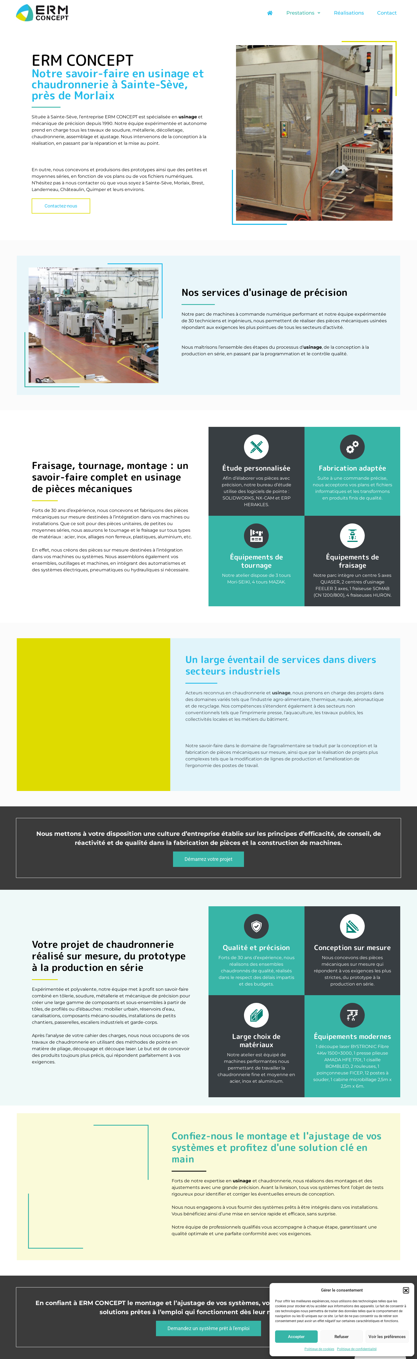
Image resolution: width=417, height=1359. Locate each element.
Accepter (296, 1336)
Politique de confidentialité (357, 1349)
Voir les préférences (387, 1336)
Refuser (341, 1336)
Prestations (303, 13)
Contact (387, 13)
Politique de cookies (319, 1349)
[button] (406, 1290)
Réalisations (349, 13)
